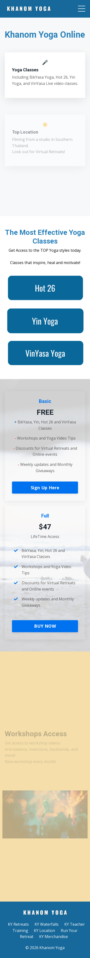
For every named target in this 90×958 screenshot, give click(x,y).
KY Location (44, 930)
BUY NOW (45, 626)
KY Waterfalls (47, 924)
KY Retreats (18, 924)
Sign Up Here (45, 487)
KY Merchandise (53, 936)
